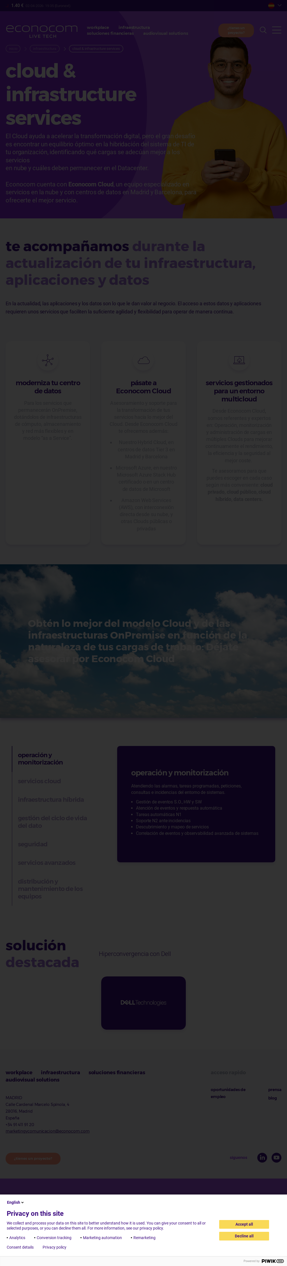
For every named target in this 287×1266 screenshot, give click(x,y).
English (16, 1202)
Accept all (244, 1224)
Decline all (244, 1236)
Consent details (20, 1247)
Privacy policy (54, 1247)
